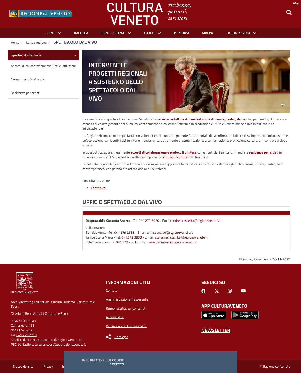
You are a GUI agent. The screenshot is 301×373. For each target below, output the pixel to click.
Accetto (117, 364)
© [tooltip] (283, 105)
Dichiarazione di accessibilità (126, 326)
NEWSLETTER (215, 330)
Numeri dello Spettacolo (28, 79)
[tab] (43, 55)
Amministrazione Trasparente (127, 299)
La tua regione (36, 42)
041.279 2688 (124, 232)
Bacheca (81, 32)
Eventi (50, 32)
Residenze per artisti (25, 92)
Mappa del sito (23, 366)
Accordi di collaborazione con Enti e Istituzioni (43, 65)
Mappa (207, 32)
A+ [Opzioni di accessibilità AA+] (296, 3)
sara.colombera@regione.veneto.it (173, 242)
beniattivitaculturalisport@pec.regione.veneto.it (52, 344)
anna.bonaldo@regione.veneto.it (170, 232)
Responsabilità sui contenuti (126, 308)
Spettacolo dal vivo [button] (26, 55)
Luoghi (149, 32)
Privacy (48, 366)
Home (15, 42)
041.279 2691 (126, 242)
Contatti (112, 290)
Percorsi (181, 32)
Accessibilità (115, 317)
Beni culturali (113, 32)
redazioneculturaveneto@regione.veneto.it (50, 339)
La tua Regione (238, 32)
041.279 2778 (26, 334)
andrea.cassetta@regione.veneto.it (196, 220)
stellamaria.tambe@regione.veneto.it (181, 237)
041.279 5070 (149, 220)
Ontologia (121, 336)
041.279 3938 (131, 237)
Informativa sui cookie (103, 360)
